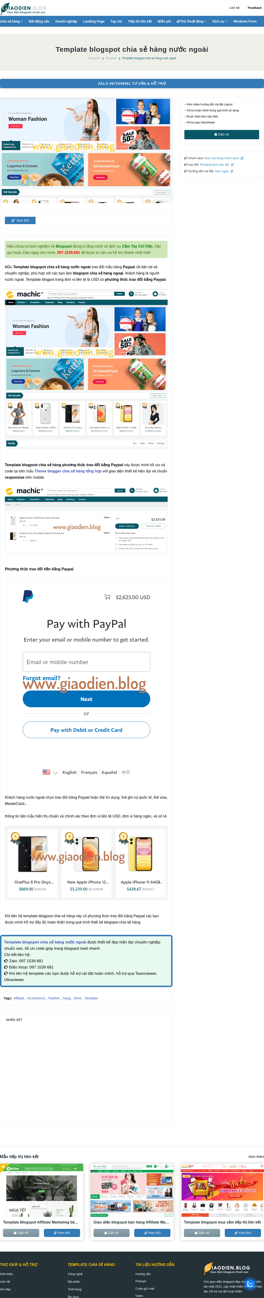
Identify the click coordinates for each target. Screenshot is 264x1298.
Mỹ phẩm (74, 1281)
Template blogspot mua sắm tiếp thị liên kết (222, 1222)
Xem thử (20, 220)
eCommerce (36, 998)
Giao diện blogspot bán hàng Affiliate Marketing (132, 1222)
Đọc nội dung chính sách (223, 158)
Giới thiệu (6, 1274)
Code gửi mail (145, 1288)
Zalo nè (222, 134)
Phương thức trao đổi (216, 164)
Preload (141, 1281)
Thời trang (74, 1289)
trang (67, 998)
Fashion (54, 998)
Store (78, 998)
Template (111, 58)
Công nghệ (75, 1274)
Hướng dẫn (143, 1274)
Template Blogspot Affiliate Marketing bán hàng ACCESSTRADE (41, 1222)
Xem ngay (223, 171)
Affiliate (19, 998)
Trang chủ (94, 58)
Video (139, 1296)
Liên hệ (234, 8)
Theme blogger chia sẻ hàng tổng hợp (67, 471)
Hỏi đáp (5, 1289)
